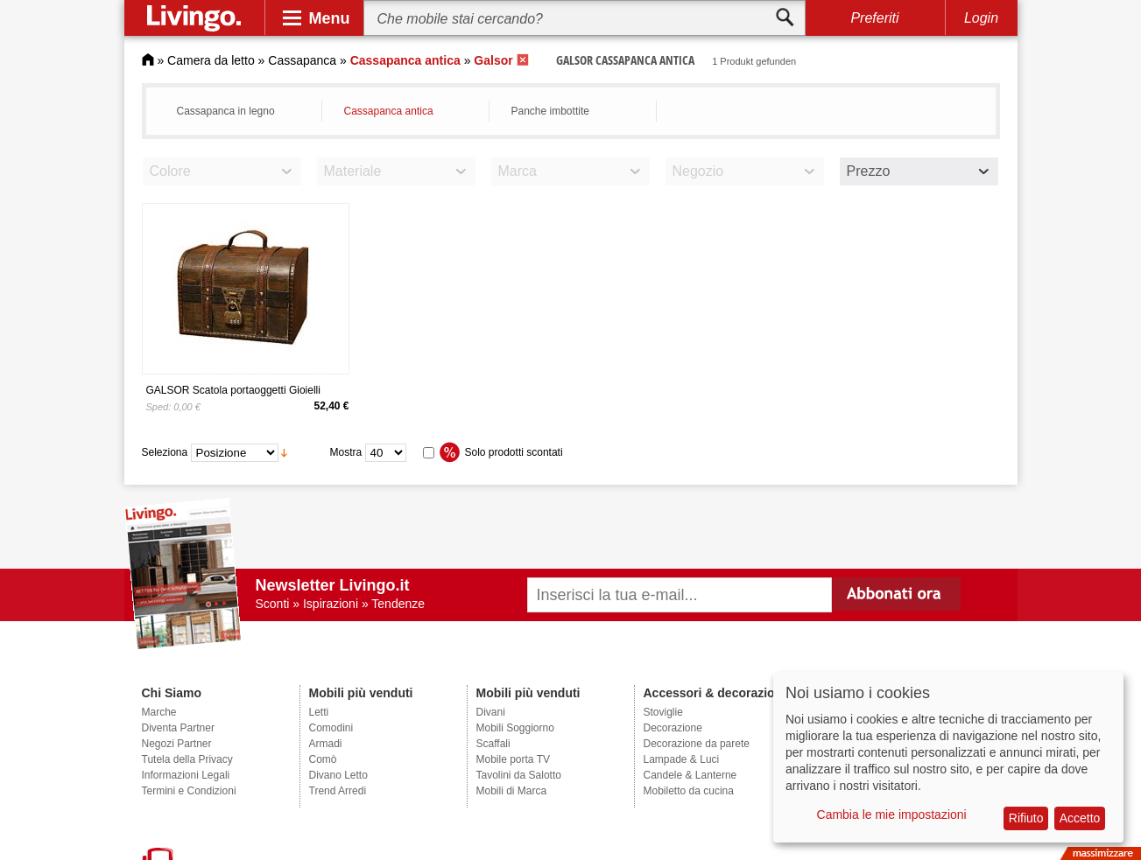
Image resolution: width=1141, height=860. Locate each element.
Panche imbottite (550, 111)
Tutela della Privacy (187, 759)
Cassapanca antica (388, 111)
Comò (323, 759)
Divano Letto (338, 775)
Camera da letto (211, 60)
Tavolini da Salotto (518, 775)
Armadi (325, 744)
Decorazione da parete (697, 744)
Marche (159, 712)
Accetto (1080, 818)
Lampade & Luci (682, 759)
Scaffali (493, 744)
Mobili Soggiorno (515, 728)
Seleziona (165, 452)
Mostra (346, 452)
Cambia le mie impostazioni (892, 815)
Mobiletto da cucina (689, 791)
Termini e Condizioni (189, 791)
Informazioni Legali (186, 775)
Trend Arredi (338, 791)
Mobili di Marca (511, 791)
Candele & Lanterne (690, 775)
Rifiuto (1026, 818)
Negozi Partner (177, 744)
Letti (319, 712)
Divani (490, 712)
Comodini (331, 728)
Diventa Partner (178, 728)
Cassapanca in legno (226, 111)
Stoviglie (663, 712)
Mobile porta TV (513, 759)
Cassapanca (302, 60)
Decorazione (673, 728)
